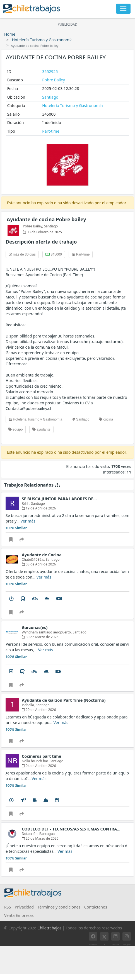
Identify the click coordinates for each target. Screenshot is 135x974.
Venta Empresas (18, 915)
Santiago (50, 97)
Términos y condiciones (59, 907)
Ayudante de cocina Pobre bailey (46, 219)
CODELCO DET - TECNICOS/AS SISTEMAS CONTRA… (71, 829)
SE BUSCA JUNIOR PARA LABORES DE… (59, 498)
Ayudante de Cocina (42, 554)
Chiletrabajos (49, 928)
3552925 (50, 71)
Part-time (50, 131)
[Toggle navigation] (123, 9)
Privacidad (24, 907)
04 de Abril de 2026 (39, 765)
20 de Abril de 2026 (39, 709)
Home (9, 34)
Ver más (28, 521)
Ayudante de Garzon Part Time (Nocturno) (63, 700)
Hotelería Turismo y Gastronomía (42, 39)
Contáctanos (95, 907)
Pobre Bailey (53, 79)
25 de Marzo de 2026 (40, 838)
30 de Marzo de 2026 (40, 637)
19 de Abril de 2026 (39, 508)
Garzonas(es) (34, 627)
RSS (7, 907)
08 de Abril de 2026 (39, 564)
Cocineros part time (41, 756)
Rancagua (47, 833)
